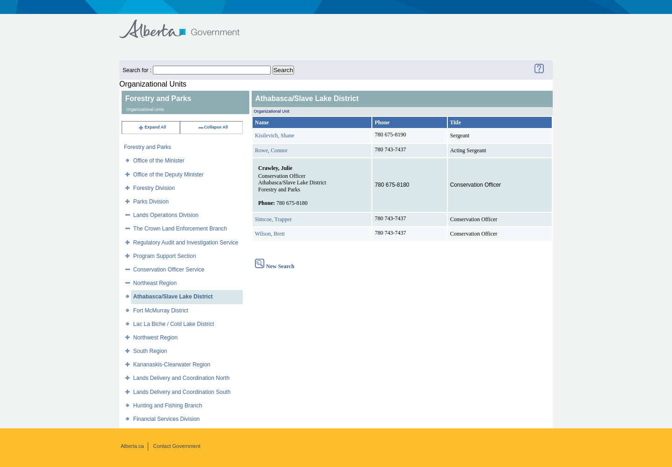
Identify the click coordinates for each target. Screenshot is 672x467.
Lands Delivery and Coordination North (181, 378)
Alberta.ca (132, 446)
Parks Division (151, 201)
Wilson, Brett (270, 233)
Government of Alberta (187, 24)
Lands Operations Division (166, 215)
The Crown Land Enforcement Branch (180, 228)
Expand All (152, 127)
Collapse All (213, 127)
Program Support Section (164, 256)
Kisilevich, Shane (275, 135)
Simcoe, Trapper (273, 219)
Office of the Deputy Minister (168, 174)
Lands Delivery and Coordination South (182, 392)
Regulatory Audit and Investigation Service (185, 242)
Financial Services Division (166, 419)
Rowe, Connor (271, 150)
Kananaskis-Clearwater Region (171, 364)
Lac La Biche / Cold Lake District (173, 324)
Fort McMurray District (160, 310)
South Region (150, 351)
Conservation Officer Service (169, 269)
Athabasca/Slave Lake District (173, 296)
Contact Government (177, 446)
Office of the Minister (159, 160)
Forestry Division (154, 188)
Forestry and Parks (147, 147)
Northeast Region (155, 283)
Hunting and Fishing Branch (167, 405)
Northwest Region (155, 337)
